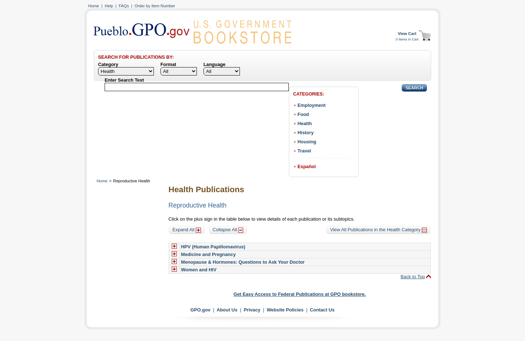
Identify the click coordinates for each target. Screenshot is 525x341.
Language (214, 64)
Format (168, 64)
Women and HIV (199, 269)
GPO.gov (200, 310)
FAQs (124, 6)
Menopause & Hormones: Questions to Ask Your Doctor (243, 262)
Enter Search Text (124, 80)
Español (307, 166)
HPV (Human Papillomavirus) (213, 246)
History (306, 132)
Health (305, 123)
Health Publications (206, 189)
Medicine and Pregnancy (208, 254)
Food (303, 114)
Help (109, 6)
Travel (304, 151)
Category (108, 64)
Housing (307, 141)
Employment (312, 105)
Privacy (252, 310)
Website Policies (285, 310)
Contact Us (322, 310)
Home (93, 6)
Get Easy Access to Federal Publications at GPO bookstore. (300, 294)
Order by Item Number (155, 6)
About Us (227, 310)
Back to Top (413, 276)
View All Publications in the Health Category (378, 229)
